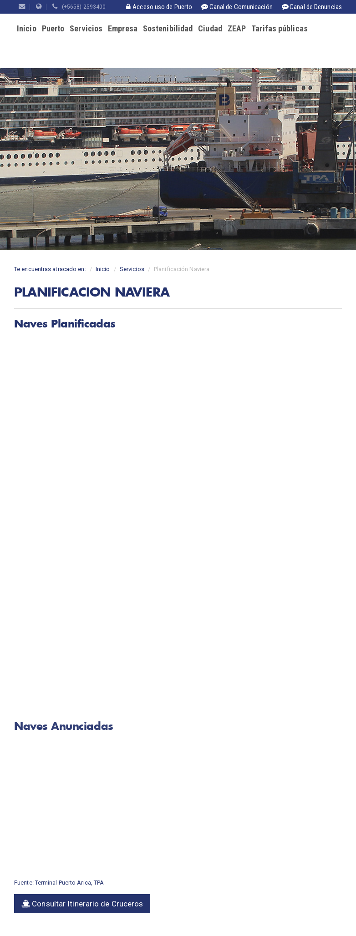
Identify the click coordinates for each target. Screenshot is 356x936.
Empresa (122, 28)
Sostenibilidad (168, 28)
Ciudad (210, 28)
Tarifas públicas (279, 28)
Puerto (53, 28)
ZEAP (237, 28)
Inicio (26, 28)
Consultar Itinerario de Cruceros (82, 903)
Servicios (86, 28)
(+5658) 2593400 (79, 7)
